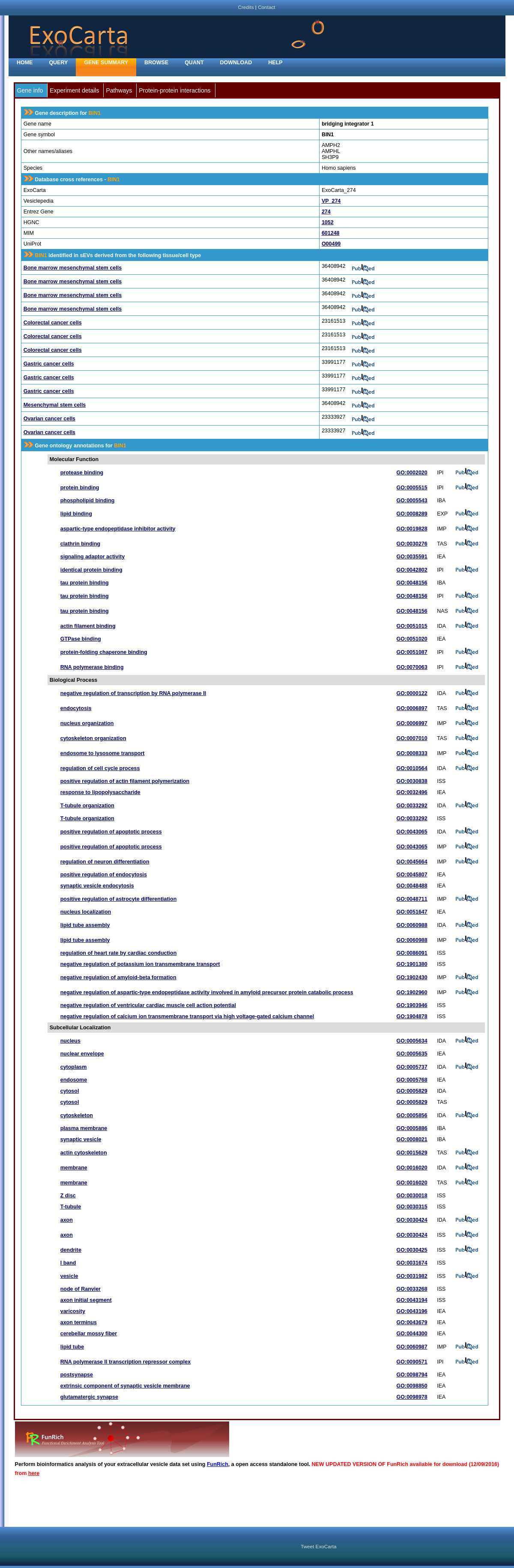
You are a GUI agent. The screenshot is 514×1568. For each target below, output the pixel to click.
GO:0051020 (412, 639)
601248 (331, 233)
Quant (194, 63)
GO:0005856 (412, 1115)
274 (326, 212)
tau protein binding (84, 583)
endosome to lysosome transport (102, 753)
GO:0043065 (412, 832)
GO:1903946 (412, 1005)
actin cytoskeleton (83, 1153)
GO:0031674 (412, 1263)
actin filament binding (88, 626)
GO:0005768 (412, 1080)
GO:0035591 (412, 557)
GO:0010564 (412, 768)
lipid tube (72, 1347)
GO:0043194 (412, 1300)
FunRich (217, 1464)
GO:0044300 (412, 1334)
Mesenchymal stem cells (55, 405)
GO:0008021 (412, 1139)
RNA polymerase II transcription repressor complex (125, 1362)
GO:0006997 (412, 723)
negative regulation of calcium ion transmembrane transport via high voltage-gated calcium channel (187, 1016)
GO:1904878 (412, 1016)
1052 (328, 222)
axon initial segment (86, 1300)
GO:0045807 (412, 875)
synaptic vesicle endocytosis (97, 886)
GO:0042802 (412, 570)
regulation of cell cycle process (100, 768)
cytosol (69, 1091)
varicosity (72, 1311)
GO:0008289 (412, 514)
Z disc (68, 1196)
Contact (266, 7)
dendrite (70, 1250)
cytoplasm (73, 1067)
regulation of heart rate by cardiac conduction (118, 953)
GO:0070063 (412, 667)
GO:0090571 (412, 1362)
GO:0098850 (412, 1386)
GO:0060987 (412, 1347)
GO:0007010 (412, 738)
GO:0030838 (412, 781)
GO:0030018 (412, 1196)
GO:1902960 (412, 992)
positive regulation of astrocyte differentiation (118, 899)
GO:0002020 (412, 473)
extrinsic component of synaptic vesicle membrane (125, 1386)
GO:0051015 (412, 626)
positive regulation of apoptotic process (111, 832)
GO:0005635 (412, 1054)
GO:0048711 (412, 899)
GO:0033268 (412, 1289)
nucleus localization (85, 912)
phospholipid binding (87, 501)
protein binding (79, 488)
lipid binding (76, 514)
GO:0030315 (412, 1207)
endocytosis (76, 708)
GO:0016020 (412, 1168)
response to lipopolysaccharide (100, 792)
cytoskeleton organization (93, 738)
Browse (156, 63)
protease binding (81, 473)
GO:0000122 (412, 693)
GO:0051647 (412, 912)
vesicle (69, 1276)
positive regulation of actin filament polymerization (124, 781)
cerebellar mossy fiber (88, 1334)
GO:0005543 (412, 501)
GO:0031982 (412, 1276)
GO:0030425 (412, 1250)
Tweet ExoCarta (318, 1546)
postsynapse (76, 1375)
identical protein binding (91, 570)
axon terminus (78, 1322)
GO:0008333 (412, 753)
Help (275, 63)
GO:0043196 (412, 1311)
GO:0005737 (412, 1067)
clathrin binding (80, 544)
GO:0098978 (412, 1397)
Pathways (119, 90)
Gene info (30, 90)
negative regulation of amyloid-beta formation (118, 977)
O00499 (331, 244)
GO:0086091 (412, 953)
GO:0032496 (412, 792)
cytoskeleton (76, 1115)
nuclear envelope (82, 1054)
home (25, 63)
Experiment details (74, 90)
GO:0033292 (412, 806)
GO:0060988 (412, 925)
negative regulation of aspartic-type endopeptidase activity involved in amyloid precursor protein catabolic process (206, 992)
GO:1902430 (412, 977)
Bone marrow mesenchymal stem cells (73, 268)
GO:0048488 (412, 886)
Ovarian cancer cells (49, 419)
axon (66, 1220)
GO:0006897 (412, 708)
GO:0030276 (412, 544)
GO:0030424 (412, 1220)
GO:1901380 (412, 964)
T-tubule (70, 1207)
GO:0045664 (412, 862)
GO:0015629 (412, 1153)
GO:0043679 (412, 1322)
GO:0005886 (412, 1128)
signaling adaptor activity (92, 557)
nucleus (70, 1041)
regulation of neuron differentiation (104, 862)
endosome (73, 1080)
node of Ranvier (80, 1289)
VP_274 (331, 201)
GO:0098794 (412, 1375)
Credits (246, 7)
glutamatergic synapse (89, 1397)
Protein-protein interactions (174, 90)
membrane (73, 1168)
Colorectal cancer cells (53, 323)
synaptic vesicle (81, 1139)
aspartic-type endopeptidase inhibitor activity (118, 529)
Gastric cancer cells (49, 364)
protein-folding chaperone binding (103, 652)
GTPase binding (80, 639)
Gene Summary (106, 63)
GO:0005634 (412, 1041)
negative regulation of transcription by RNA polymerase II (133, 693)
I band (68, 1263)
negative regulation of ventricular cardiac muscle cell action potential (148, 1005)
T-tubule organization (87, 806)
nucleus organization (87, 723)
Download (236, 63)
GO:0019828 (412, 529)
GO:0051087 (412, 652)
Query (58, 63)
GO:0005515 (412, 488)
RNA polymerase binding (92, 667)
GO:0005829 (412, 1091)
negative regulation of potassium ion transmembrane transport (140, 964)
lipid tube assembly (85, 925)
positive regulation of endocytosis (103, 875)
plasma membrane (84, 1128)
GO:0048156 (412, 583)
